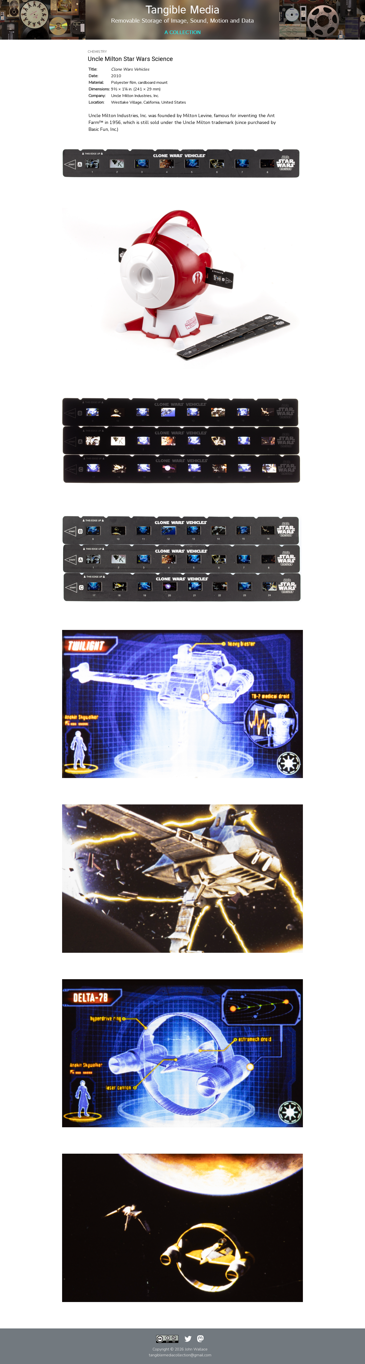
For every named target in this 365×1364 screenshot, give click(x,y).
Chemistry (97, 52)
